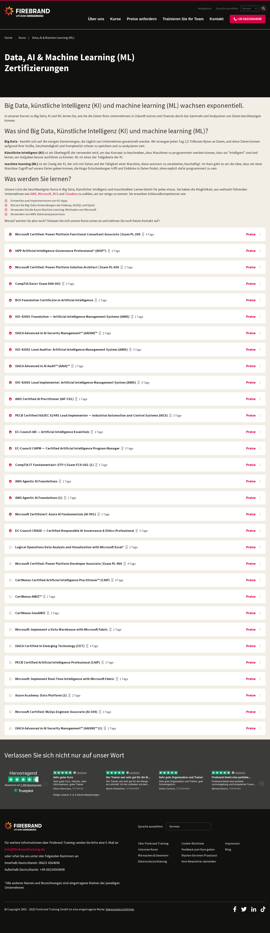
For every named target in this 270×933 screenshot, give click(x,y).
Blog (228, 849)
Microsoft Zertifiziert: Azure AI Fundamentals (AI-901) (55, 514)
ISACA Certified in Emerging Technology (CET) (50, 646)
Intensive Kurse (148, 849)
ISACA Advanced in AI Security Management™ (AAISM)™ (56, 333)
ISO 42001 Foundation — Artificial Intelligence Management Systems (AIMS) (72, 316)
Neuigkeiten (205, 8)
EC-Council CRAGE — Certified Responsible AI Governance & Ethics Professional (74, 530)
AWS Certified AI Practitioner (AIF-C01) (44, 399)
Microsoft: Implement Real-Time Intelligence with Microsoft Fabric (64, 679)
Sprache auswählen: (227, 8)
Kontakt (217, 19)
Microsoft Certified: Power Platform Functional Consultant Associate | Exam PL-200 (77, 234)
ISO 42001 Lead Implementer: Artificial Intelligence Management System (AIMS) (75, 382)
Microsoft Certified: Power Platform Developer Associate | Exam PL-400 (68, 563)
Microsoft (44, 194)
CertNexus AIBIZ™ (28, 596)
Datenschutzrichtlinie (120, 909)
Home (8, 37)
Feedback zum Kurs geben (198, 849)
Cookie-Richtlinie (193, 843)
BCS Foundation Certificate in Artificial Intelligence (54, 300)
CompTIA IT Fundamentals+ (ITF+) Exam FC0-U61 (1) (54, 465)
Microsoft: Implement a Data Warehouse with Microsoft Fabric (61, 629)
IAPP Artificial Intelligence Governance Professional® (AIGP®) (60, 251)
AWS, (33, 194)
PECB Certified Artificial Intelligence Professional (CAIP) (57, 662)
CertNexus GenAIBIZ (30, 613)
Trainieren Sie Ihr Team (183, 19)
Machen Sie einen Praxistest (199, 855)
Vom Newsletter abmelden (199, 861)
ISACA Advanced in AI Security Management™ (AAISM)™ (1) (58, 728)
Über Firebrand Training (153, 843)
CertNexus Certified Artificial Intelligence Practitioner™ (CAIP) (62, 580)
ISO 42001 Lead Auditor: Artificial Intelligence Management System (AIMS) (71, 349)
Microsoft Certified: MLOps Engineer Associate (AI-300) (56, 712)
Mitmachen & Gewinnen (153, 855)
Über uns (96, 19)
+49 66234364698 (248, 19)
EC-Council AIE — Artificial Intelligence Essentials (52, 432)
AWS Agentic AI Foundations (36, 481)
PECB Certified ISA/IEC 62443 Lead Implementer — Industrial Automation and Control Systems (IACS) (91, 415)
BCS (55, 194)
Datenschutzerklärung (152, 861)
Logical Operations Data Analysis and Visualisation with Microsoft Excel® (69, 547)
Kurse (115, 19)
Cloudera (71, 194)
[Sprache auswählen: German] (250, 8)
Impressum (232, 843)
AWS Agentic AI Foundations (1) (38, 498)
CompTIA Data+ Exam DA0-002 (38, 283)
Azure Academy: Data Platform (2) (41, 695)
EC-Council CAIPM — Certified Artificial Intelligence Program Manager (67, 448)
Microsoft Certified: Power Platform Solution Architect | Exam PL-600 (67, 267)
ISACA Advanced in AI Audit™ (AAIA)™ (42, 366)
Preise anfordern (142, 19)
